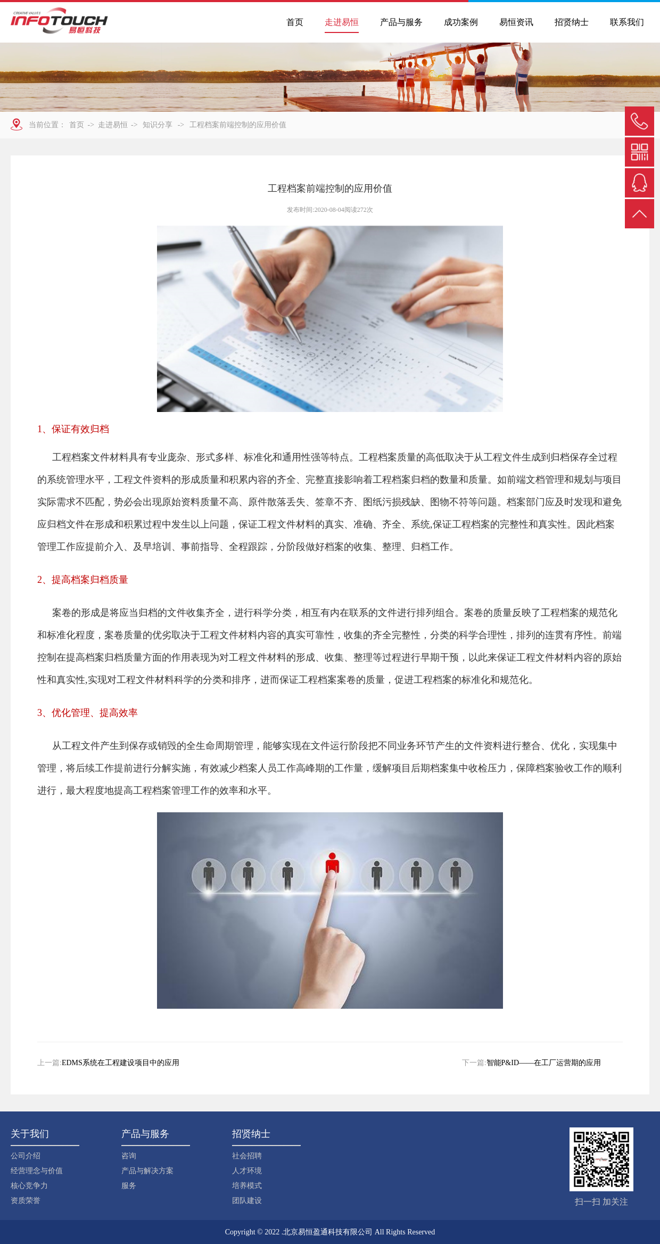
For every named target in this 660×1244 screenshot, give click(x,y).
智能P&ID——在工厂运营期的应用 (543, 1063)
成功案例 (461, 22)
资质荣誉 (25, 1201)
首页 (294, 22)
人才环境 (247, 1171)
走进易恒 (342, 22)
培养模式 (247, 1186)
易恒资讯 (516, 22)
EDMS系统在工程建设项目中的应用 (120, 1063)
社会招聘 (247, 1156)
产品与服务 (401, 22)
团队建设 (247, 1201)
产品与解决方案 (147, 1171)
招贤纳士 (572, 22)
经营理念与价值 (37, 1171)
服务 (128, 1186)
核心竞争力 (29, 1186)
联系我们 (627, 22)
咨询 (128, 1156)
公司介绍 (25, 1156)
